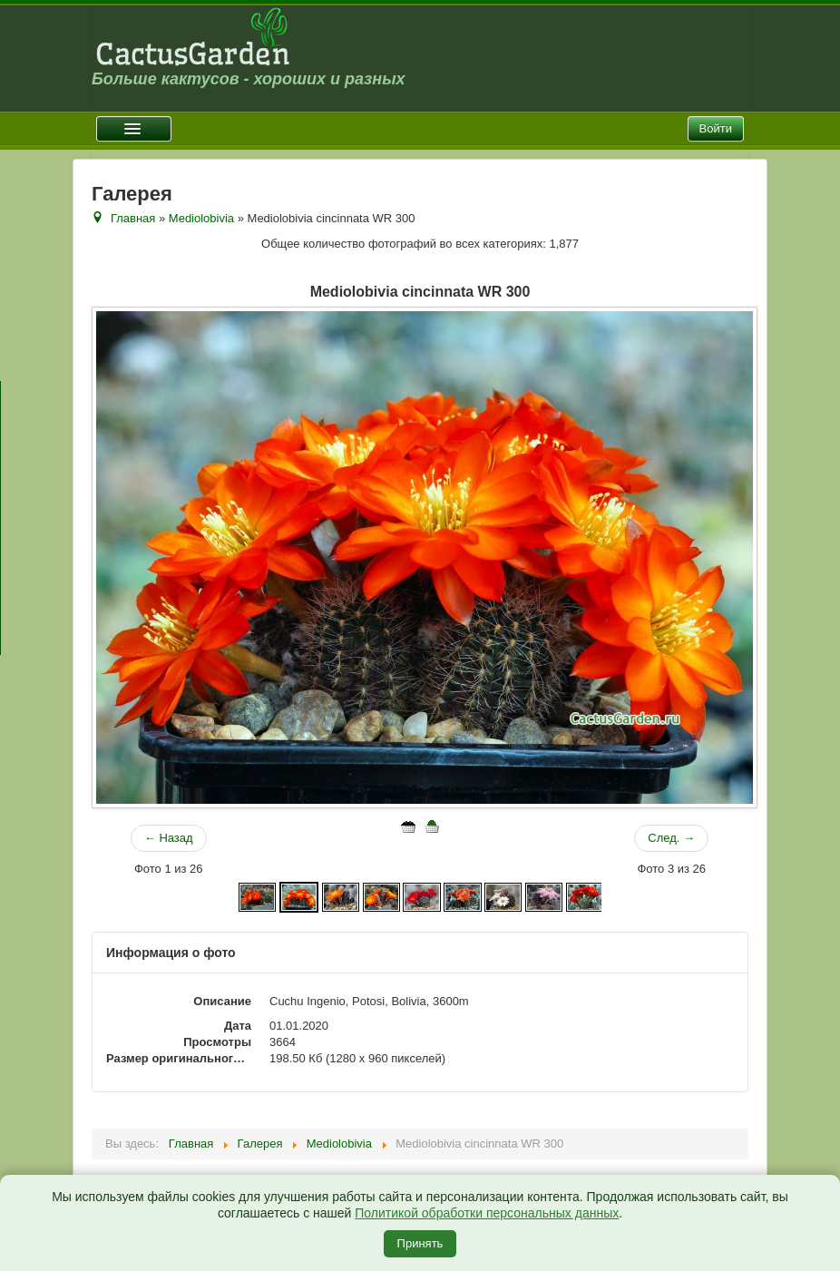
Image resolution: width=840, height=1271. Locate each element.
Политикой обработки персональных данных (487, 1213)
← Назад (168, 838)
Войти (715, 128)
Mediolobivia (201, 218)
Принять (420, 1243)
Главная (133, 218)
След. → (671, 838)
